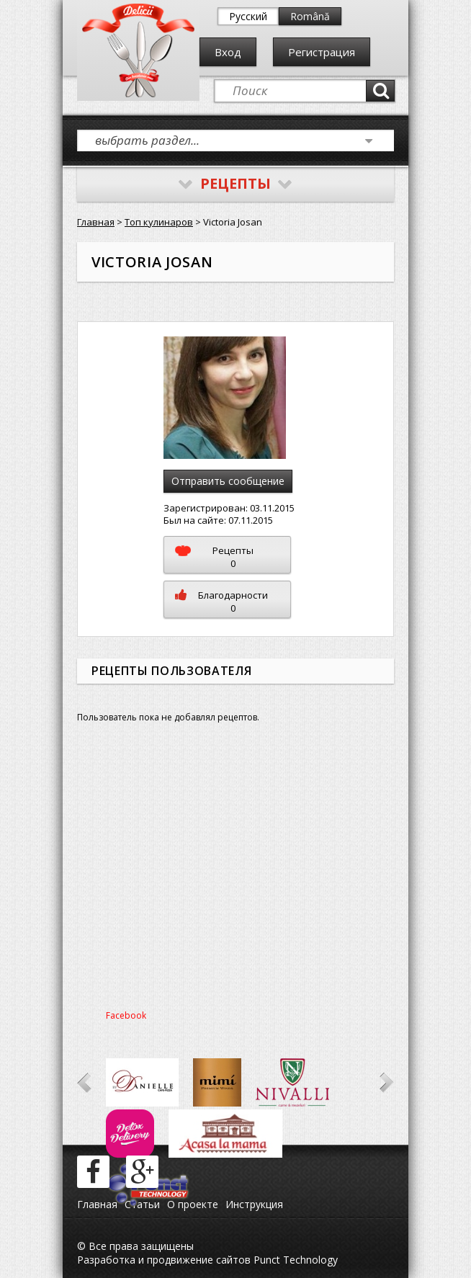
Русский (248, 16)
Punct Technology (294, 1259)
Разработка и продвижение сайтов (164, 1259)
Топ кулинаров (159, 221)
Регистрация (321, 52)
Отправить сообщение (227, 481)
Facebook (126, 1015)
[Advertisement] (235, 872)
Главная (96, 221)
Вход (228, 52)
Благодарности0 (221, 602)
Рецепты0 (214, 557)
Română (310, 16)
